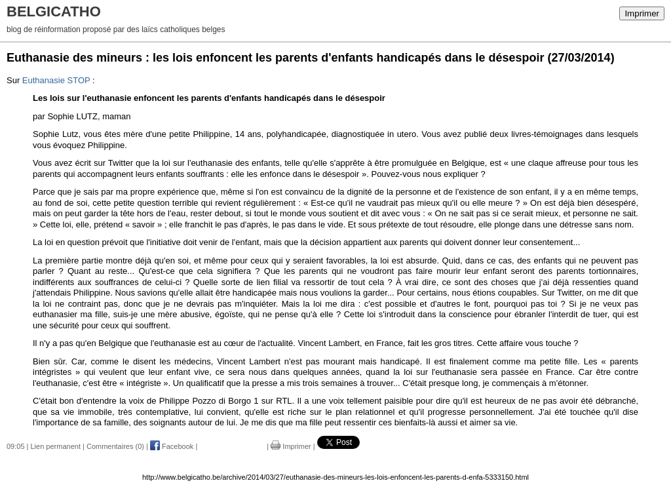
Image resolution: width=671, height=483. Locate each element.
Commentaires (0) (115, 446)
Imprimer (641, 13)
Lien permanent (56, 446)
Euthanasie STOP (56, 80)
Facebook (171, 446)
